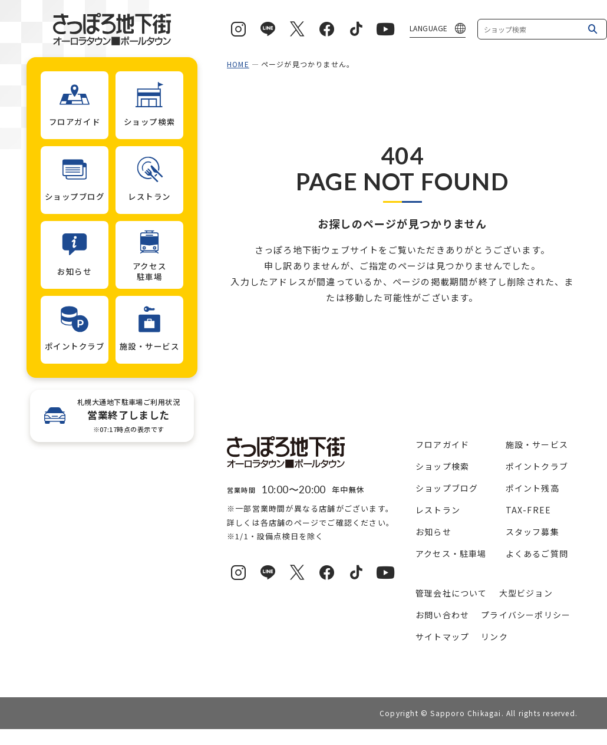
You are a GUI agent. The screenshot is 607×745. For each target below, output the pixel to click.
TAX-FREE (529, 510)
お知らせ (433, 532)
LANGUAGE (429, 28)
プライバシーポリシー (525, 615)
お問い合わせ (442, 615)
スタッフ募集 (532, 532)
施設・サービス (537, 444)
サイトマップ (442, 636)
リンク (494, 636)
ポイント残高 (532, 488)
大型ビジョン (526, 593)
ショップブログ (446, 488)
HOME (238, 64)
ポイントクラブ (537, 466)
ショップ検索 (442, 466)
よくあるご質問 (537, 553)
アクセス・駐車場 (451, 553)
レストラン (437, 510)
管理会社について (451, 593)
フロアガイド (442, 444)
